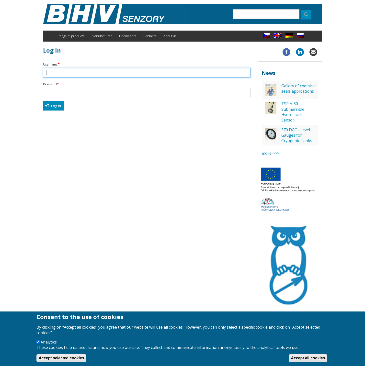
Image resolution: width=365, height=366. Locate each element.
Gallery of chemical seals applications (298, 88)
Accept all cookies (308, 362)
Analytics (49, 345)
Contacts (149, 36)
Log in (53, 105)
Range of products (71, 36)
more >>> (270, 153)
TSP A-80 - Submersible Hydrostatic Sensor (292, 112)
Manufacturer (102, 36)
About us (169, 36)
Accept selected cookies (61, 362)
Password (50, 84)
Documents (127, 36)
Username (50, 65)
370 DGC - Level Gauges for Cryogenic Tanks (296, 135)
